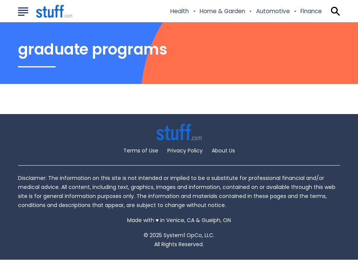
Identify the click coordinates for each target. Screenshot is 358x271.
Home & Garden (222, 11)
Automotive (273, 11)
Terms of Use (140, 150)
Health (179, 11)
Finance (311, 11)
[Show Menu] (23, 10)
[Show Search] (335, 11)
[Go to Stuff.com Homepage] (45, 11)
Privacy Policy (185, 150)
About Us (223, 150)
